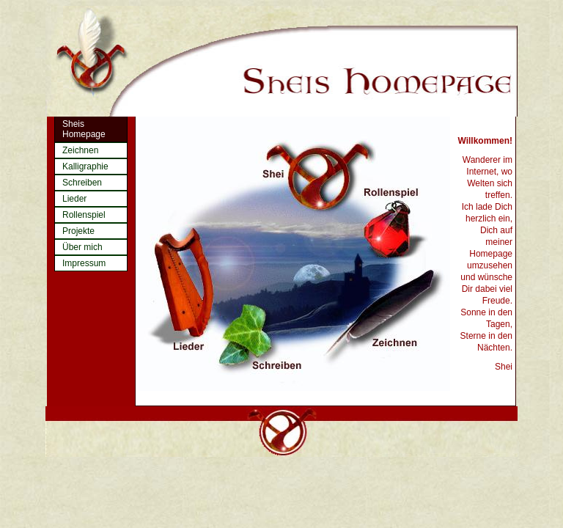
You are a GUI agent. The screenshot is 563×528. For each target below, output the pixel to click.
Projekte (78, 231)
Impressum (84, 263)
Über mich (82, 247)
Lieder (74, 199)
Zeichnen (80, 150)
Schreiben (82, 182)
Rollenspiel (84, 215)
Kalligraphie (85, 166)
